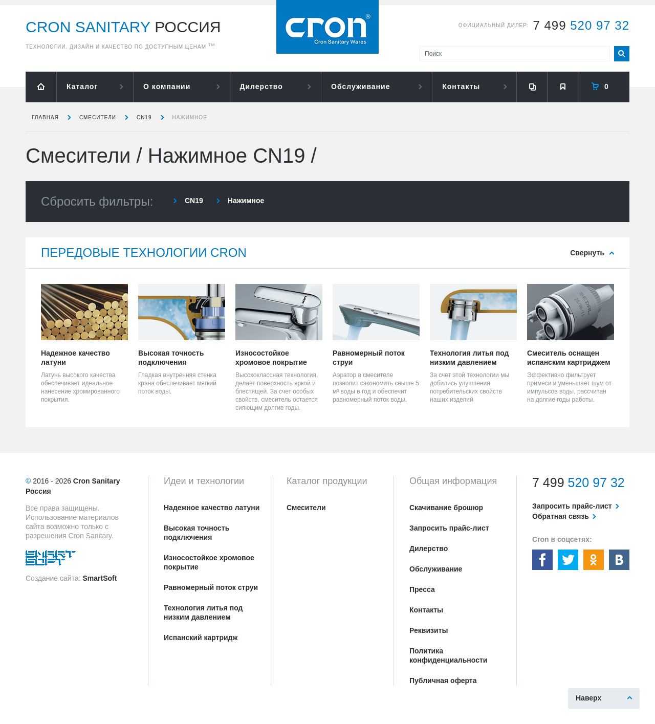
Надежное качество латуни (211, 507)
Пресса (422, 589)
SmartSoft (99, 578)
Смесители (97, 117)
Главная (45, 117)
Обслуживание (360, 86)
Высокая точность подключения (196, 532)
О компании (166, 86)
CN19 (144, 117)
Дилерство (261, 86)
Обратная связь (560, 516)
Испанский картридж (200, 637)
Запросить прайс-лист (449, 528)
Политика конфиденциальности (448, 655)
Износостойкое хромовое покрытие (209, 562)
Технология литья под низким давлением (203, 612)
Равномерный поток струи (211, 587)
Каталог (82, 86)
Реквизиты (428, 630)
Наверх (588, 698)
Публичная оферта (443, 680)
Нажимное (189, 117)
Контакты (461, 86)
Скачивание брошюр (446, 507)
